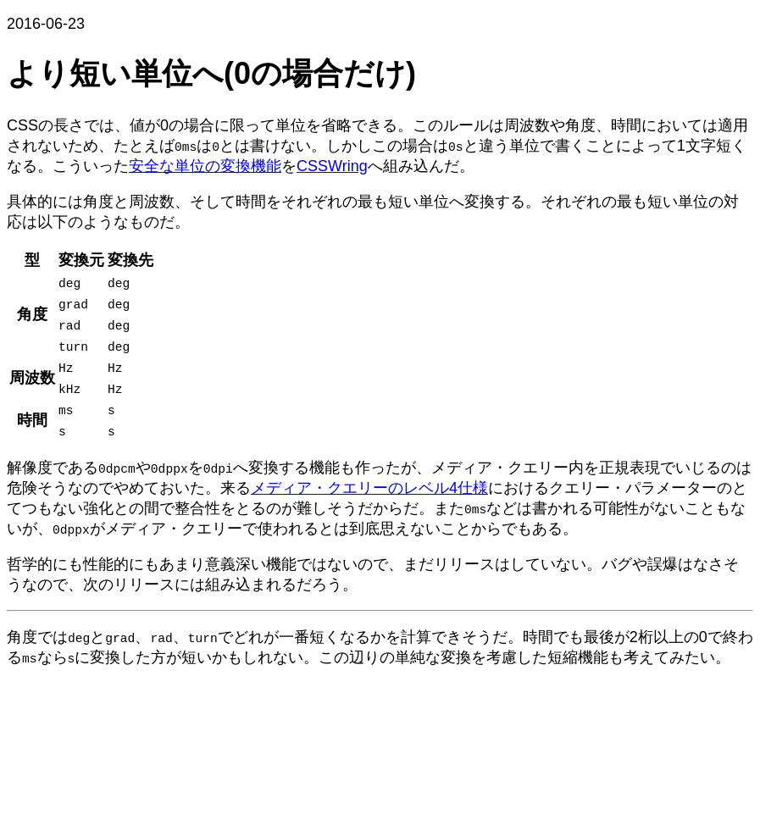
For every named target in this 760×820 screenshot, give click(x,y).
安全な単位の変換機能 (205, 166)
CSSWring (332, 166)
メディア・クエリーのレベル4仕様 (369, 487)
